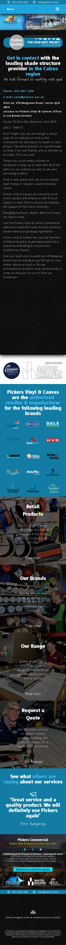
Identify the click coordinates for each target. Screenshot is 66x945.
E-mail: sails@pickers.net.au (23, 97)
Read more (33, 558)
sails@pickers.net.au (46, 2)
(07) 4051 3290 (17, 2)
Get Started (33, 761)
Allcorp (50, 917)
